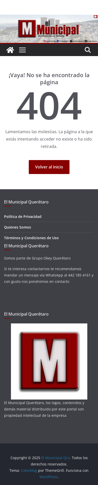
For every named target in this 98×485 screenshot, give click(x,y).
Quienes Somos (17, 227)
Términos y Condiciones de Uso (31, 237)
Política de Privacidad (22, 216)
